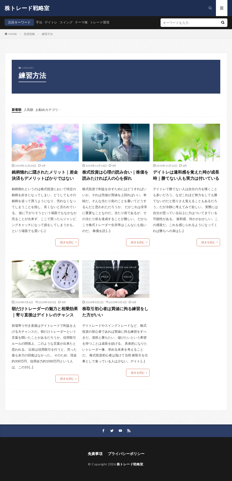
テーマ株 (81, 22)
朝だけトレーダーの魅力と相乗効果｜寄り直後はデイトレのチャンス (45, 311)
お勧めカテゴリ (47, 110)
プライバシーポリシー (126, 453)
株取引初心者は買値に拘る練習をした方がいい (115, 311)
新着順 (16, 110)
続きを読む (67, 242)
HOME (12, 34)
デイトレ (51, 22)
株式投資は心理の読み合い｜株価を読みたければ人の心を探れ (115, 175)
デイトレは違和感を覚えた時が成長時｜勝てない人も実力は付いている (186, 175)
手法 (39, 22)
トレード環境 (99, 22)
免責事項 (95, 453)
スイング (66, 22)
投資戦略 (29, 34)
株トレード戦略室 (27, 8)
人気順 (28, 110)
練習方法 (47, 34)
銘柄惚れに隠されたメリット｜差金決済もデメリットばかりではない (45, 175)
